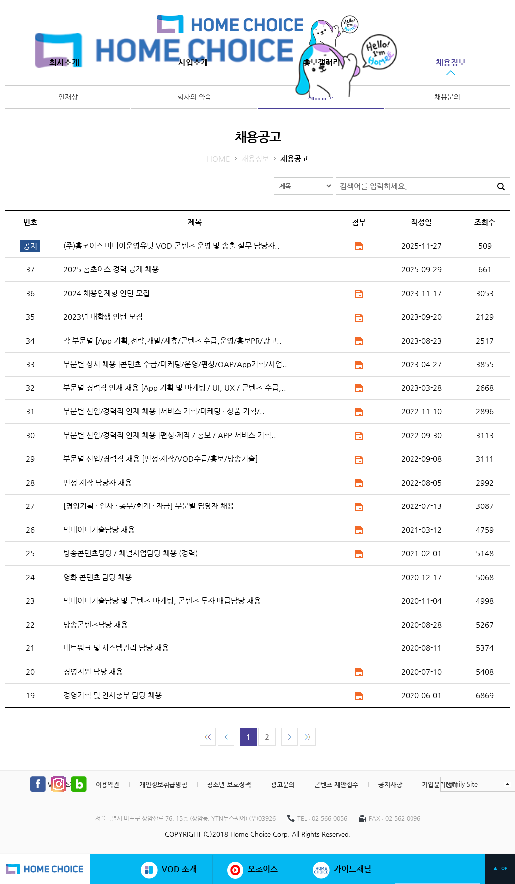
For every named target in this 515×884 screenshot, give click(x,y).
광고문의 (283, 784)
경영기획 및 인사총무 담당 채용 (112, 695)
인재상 (68, 97)
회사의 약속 (194, 97)
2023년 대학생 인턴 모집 (103, 316)
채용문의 (447, 97)
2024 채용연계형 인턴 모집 (106, 293)
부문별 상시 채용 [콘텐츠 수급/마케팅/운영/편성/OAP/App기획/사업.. (175, 364)
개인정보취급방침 (163, 784)
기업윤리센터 (440, 784)
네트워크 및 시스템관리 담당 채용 (116, 647)
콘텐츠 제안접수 (336, 784)
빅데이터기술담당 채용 (99, 529)
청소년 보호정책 (229, 784)
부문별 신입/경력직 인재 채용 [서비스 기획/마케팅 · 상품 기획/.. (164, 411)
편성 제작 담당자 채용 (97, 482)
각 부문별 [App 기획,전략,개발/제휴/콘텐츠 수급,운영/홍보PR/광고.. (172, 340)
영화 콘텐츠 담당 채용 (97, 577)
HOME (218, 158)
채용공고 (321, 97)
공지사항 (390, 784)
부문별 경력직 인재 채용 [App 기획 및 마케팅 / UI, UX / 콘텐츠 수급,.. (174, 387)
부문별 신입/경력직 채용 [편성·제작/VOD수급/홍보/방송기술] (160, 458)
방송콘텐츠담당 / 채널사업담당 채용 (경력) (130, 553)
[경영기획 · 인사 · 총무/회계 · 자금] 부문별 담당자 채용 (148, 506)
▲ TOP (500, 868)
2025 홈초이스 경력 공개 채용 (111, 269)
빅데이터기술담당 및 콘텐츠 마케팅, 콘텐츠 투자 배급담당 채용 (162, 600)
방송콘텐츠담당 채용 (95, 624)
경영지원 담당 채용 (93, 671)
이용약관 (107, 784)
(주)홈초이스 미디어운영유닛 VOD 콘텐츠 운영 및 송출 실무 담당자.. (171, 245)
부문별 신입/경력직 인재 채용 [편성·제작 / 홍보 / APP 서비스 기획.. (169, 435)
